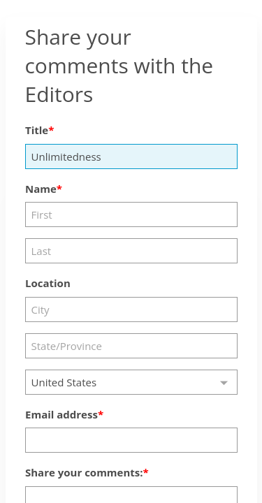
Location (48, 283)
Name (41, 189)
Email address (61, 414)
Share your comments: (84, 472)
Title (36, 130)
